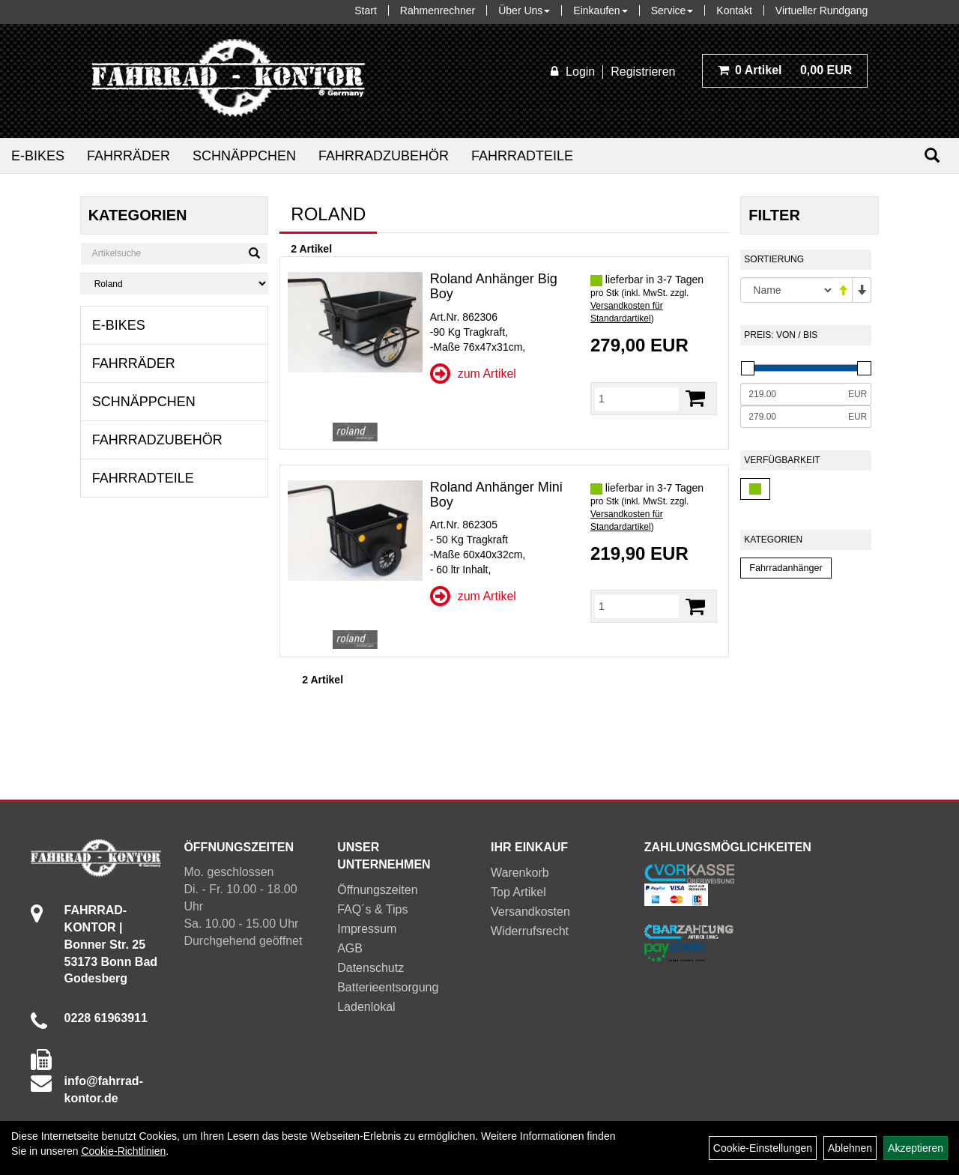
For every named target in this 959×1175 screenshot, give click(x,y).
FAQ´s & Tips (372, 909)
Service (672, 10)
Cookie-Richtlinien (123, 1151)
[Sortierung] (787, 290)
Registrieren (643, 71)
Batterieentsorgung (387, 987)
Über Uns (524, 10)
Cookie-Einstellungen (762, 1148)
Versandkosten (530, 911)
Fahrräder (128, 155)
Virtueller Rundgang (821, 10)
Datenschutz (370, 967)
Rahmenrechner (437, 10)
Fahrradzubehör (383, 155)
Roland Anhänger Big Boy (493, 286)
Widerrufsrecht (530, 931)
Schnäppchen (244, 155)
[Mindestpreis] (792, 394)
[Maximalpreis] (792, 416)
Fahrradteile (522, 155)
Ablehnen (850, 1148)
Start (365, 10)
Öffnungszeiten (377, 889)
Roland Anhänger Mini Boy (496, 495)
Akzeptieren (915, 1148)
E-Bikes (37, 155)
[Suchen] (932, 155)
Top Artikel (518, 892)
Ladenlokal (366, 1006)
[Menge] (637, 399)
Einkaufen (600, 10)
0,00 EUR (785, 70)
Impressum (366, 928)
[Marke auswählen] (174, 283)
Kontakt (733, 10)
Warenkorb (520, 872)
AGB (350, 948)
